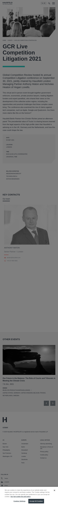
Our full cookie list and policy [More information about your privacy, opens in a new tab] (21, 498)
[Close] (54, 492)
